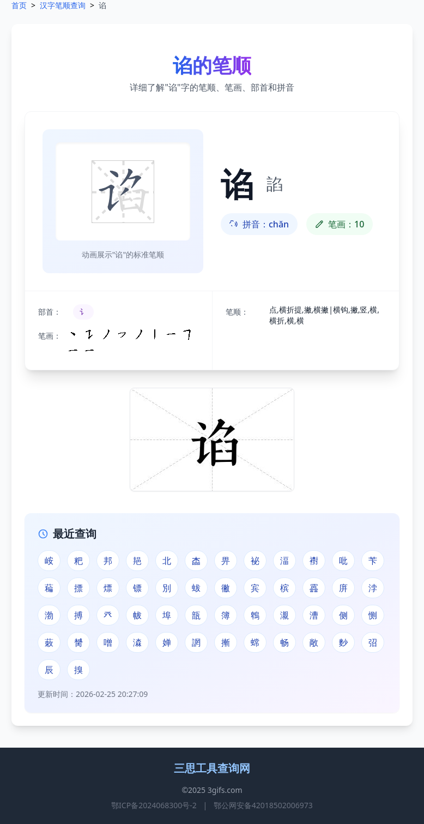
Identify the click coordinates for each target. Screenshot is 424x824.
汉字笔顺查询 (63, 5)
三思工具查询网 (212, 768)
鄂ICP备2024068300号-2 (154, 805)
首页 (19, 5)
